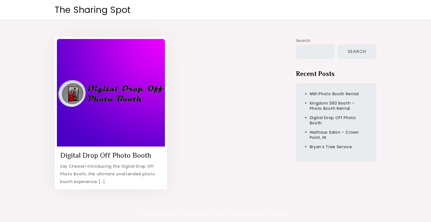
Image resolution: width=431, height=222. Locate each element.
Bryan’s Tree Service (331, 147)
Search (303, 40)
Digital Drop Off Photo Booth (105, 155)
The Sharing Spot (93, 10)
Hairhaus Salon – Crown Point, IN (334, 135)
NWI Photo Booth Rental (334, 94)
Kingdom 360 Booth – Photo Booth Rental (332, 105)
